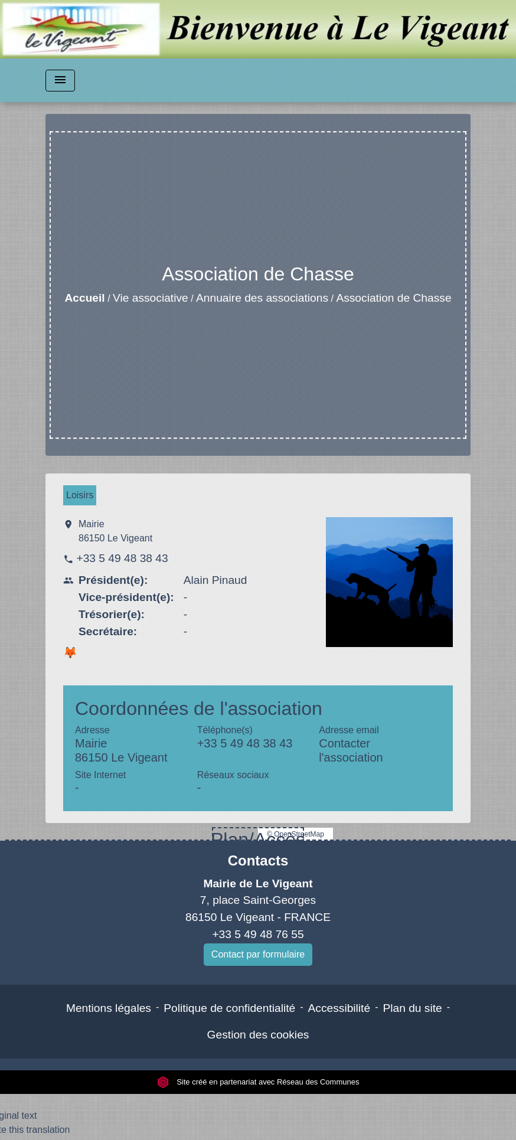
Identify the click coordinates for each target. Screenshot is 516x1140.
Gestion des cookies (258, 1034)
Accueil (84, 298)
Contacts (258, 860)
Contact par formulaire (258, 954)
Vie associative (150, 298)
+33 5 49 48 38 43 (122, 558)
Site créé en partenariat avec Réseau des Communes (258, 1081)
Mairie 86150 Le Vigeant (115, 531)
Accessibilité (339, 1008)
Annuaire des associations (262, 298)
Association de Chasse (393, 298)
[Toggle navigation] (60, 81)
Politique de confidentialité (229, 1008)
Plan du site (412, 1008)
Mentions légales (108, 1008)
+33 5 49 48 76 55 (257, 934)
